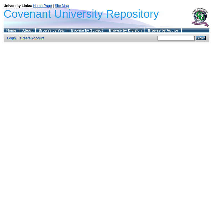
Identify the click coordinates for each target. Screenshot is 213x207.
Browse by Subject (87, 30)
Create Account (32, 38)
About (27, 30)
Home (11, 30)
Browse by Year (52, 30)
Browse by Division (125, 30)
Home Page (42, 6)
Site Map (62, 6)
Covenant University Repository (81, 14)
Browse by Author (163, 30)
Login (11, 38)
